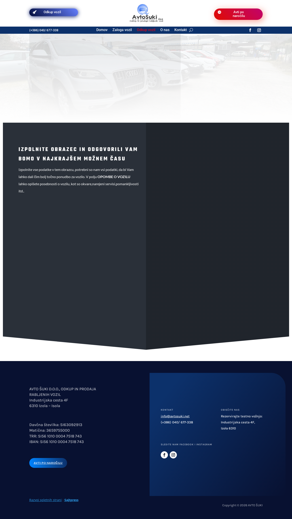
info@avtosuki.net (175, 416)
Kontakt (180, 30)
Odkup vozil (52, 12)
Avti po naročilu (239, 14)
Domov (102, 30)
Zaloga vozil (122, 30)
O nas (164, 30)
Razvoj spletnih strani (45, 500)
